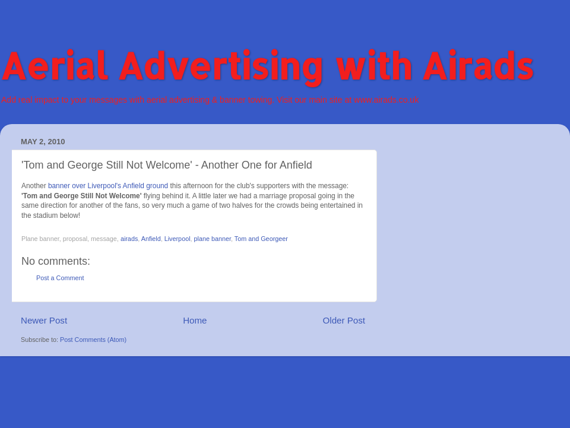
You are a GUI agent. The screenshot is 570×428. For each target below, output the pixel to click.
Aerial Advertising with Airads (267, 65)
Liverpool (177, 238)
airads (129, 238)
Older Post (344, 320)
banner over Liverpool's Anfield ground (108, 186)
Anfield (151, 238)
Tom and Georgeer (261, 238)
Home (195, 320)
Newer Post (44, 320)
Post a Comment (60, 277)
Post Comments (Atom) (93, 339)
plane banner (212, 238)
